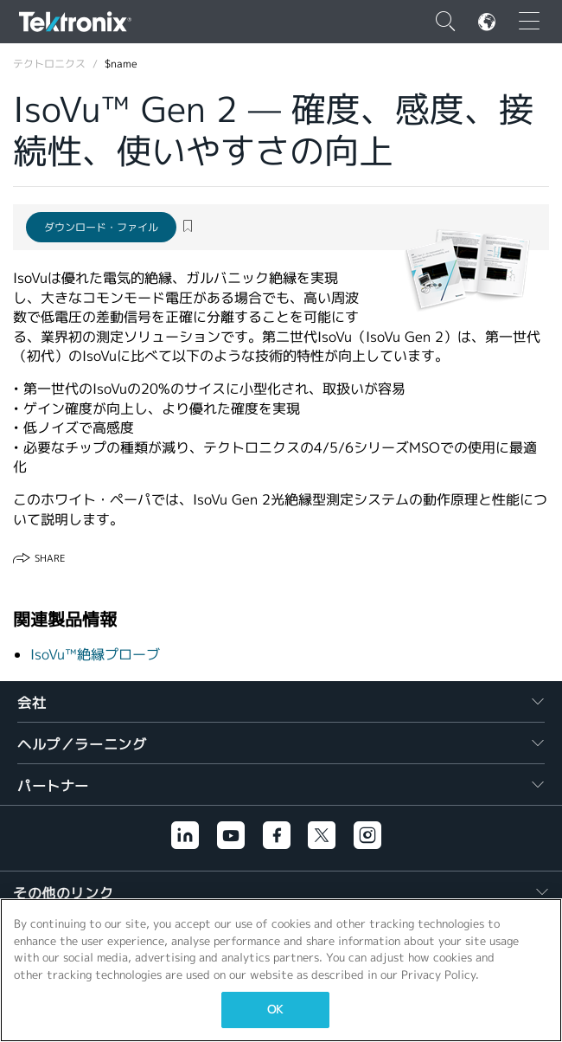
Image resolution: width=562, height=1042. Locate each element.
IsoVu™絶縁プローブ (95, 655)
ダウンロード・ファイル (101, 227)
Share (50, 558)
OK (275, 1009)
